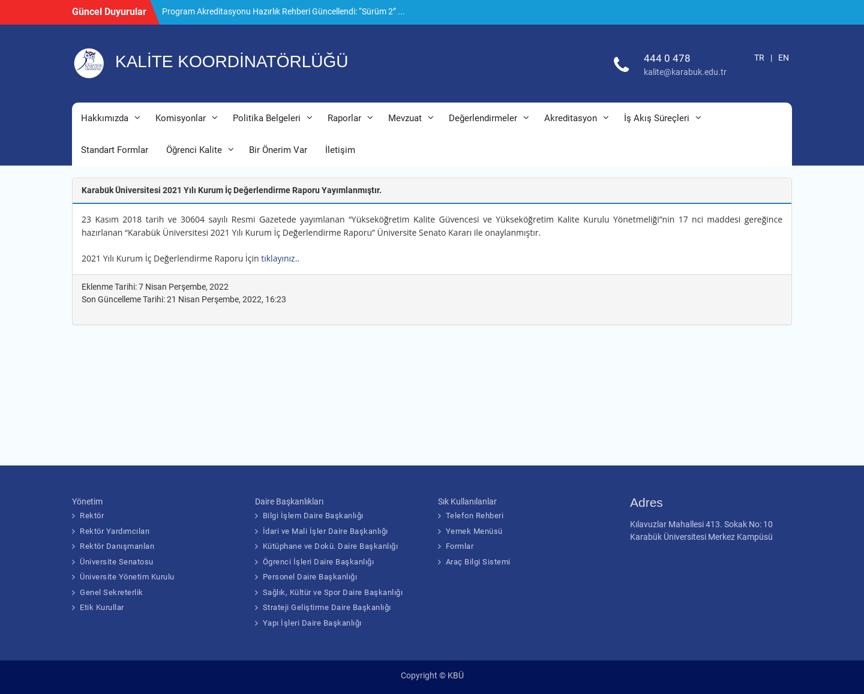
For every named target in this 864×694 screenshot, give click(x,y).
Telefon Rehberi (475, 515)
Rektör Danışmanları (117, 546)
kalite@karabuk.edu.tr (685, 72)
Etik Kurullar (102, 607)
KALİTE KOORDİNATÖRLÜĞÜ (231, 61)
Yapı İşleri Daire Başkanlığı (312, 622)
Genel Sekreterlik (111, 592)
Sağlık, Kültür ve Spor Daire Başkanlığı (333, 592)
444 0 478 (667, 58)
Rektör (92, 515)
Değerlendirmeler (483, 118)
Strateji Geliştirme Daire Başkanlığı (327, 607)
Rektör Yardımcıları (115, 531)
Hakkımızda (104, 118)
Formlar (460, 546)
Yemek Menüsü (474, 531)
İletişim (340, 150)
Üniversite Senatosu (117, 561)
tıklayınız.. (283, 258)
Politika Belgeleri (267, 118)
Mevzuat (405, 118)
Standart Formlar (114, 150)
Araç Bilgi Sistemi (478, 561)
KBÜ (456, 675)
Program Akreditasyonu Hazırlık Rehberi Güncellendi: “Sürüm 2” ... (283, 11)
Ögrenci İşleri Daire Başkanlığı (318, 561)
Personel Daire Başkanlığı (310, 576)
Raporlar (344, 118)
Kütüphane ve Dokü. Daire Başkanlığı (330, 546)
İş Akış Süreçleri (656, 118)
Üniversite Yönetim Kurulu (127, 576)
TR (759, 57)
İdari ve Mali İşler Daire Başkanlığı (325, 531)
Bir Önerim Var (278, 150)
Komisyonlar (180, 118)
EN (783, 57)
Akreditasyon (570, 118)
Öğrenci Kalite (194, 150)
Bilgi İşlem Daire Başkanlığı (313, 515)
